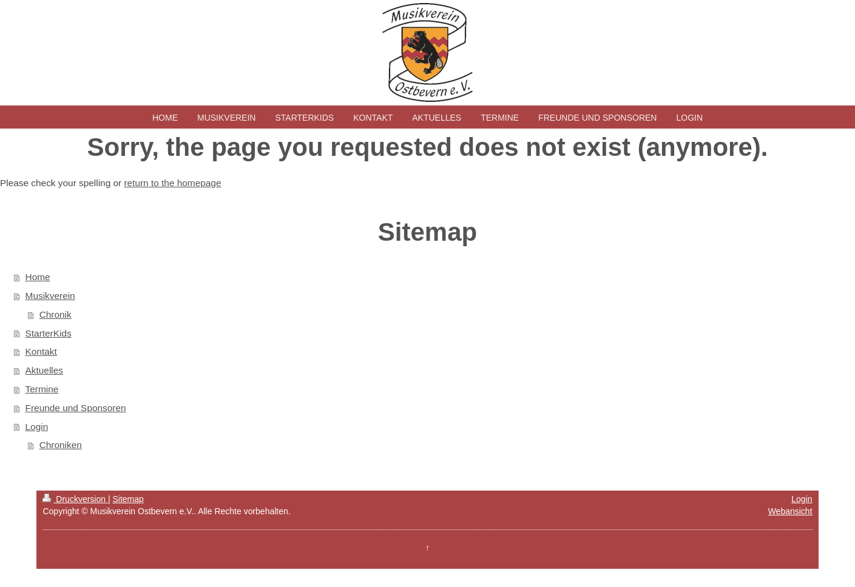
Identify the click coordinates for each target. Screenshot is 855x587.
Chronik (55, 314)
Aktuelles (44, 370)
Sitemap (127, 499)
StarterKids (48, 333)
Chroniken (60, 445)
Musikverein (50, 295)
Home (37, 277)
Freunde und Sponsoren (75, 408)
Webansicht (790, 511)
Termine (42, 389)
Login (37, 426)
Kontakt (41, 351)
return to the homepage (172, 183)
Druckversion (74, 499)
